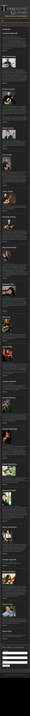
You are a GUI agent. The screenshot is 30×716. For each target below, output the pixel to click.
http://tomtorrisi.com (6, 170)
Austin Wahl (7, 347)
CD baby (18, 623)
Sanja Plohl (7, 631)
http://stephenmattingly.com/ (7, 444)
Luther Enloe (7, 191)
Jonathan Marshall (9, 33)
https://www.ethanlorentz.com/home (9, 139)
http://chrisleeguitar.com (6, 333)
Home (2, 25)
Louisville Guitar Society (8, 450)
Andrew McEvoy (9, 398)
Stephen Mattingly (9, 429)
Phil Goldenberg (9, 56)
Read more (5, 50)
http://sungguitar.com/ (6, 296)
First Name (5, 655)
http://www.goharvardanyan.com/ (8, 543)
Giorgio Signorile (9, 560)
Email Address (5, 651)
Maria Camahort (8, 572)
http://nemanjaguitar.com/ (7, 229)
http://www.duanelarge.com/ (7, 617)
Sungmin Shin (8, 284)
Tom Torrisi (7, 155)
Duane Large (7, 604)
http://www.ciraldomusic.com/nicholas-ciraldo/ (11, 506)
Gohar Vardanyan (9, 527)
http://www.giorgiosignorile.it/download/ (9, 562)
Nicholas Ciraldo (9, 490)
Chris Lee (6, 317)
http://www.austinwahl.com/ (7, 362)
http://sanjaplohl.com (6, 633)
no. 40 (21, 141)
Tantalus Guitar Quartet (16, 302)
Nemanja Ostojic (9, 217)
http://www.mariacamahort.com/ (8, 584)
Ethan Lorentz (8, 128)
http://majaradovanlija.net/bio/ (8, 263)
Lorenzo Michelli (9, 381)
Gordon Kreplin (8, 89)
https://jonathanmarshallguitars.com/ (9, 35)
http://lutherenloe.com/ (6, 204)
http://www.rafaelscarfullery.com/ (8, 476)
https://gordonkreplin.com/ (7, 105)
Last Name (5, 660)
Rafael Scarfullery (9, 464)
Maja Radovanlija (9, 247)
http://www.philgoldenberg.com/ (8, 68)
